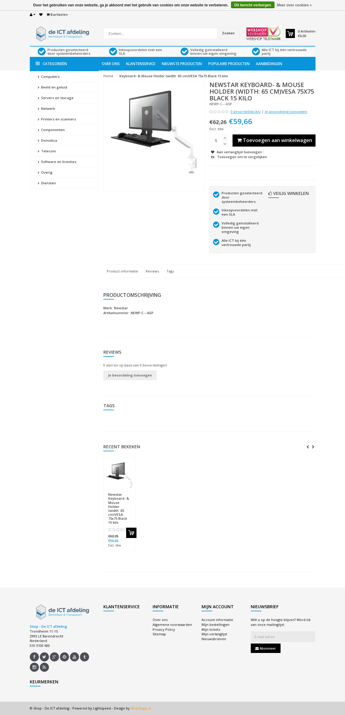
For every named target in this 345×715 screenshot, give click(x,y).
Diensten (47, 183)
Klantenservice (140, 63)
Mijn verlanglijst (214, 634)
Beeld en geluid (52, 87)
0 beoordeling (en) (245, 111)
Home (108, 76)
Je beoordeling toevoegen (286, 111)
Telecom (47, 151)
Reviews (152, 271)
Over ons (111, 63)
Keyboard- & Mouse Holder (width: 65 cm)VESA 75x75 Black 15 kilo (173, 76)
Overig (45, 172)
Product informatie (122, 271)
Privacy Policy (164, 629)
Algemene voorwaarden (172, 624)
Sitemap (159, 634)
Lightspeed (102, 708)
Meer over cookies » (294, 5)
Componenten (51, 129)
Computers (49, 76)
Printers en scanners (57, 119)
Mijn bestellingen (215, 624)
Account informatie (217, 619)
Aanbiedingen (269, 63)
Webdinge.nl (141, 708)
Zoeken (228, 33)
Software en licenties (57, 161)
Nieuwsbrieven (214, 639)
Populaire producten (229, 63)
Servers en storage (56, 97)
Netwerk (46, 108)
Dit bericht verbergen (252, 5)
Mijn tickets (211, 629)
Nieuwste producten (182, 63)
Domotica (47, 140)
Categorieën (51, 64)
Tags (170, 271)
